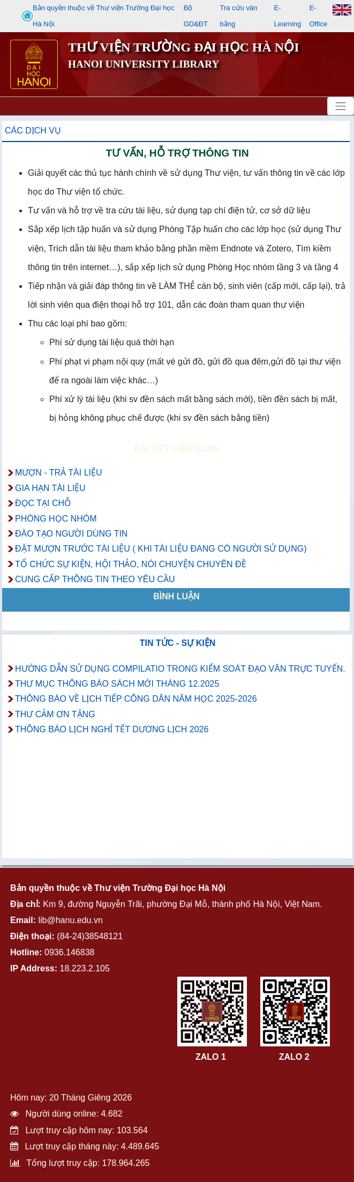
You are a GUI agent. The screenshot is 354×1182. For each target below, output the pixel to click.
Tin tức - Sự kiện (177, 643)
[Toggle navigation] (340, 106)
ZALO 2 (294, 1056)
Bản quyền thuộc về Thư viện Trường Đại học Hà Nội (98, 16)
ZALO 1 (210, 1056)
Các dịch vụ (33, 130)
